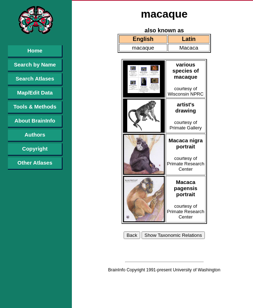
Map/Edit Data (34, 92)
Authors (34, 135)
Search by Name (35, 64)
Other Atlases (35, 163)
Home (34, 50)
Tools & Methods (34, 107)
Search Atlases (34, 78)
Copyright (35, 149)
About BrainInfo (34, 121)
